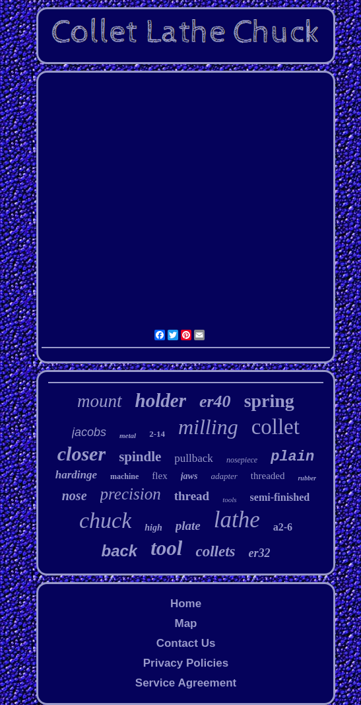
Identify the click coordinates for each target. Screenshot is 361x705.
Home (185, 603)
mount (99, 401)
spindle (140, 456)
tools (229, 499)
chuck (105, 520)
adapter (224, 476)
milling (208, 427)
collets (215, 551)
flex (159, 475)
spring (269, 400)
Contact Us (186, 643)
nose (74, 495)
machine (124, 476)
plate (188, 526)
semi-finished (280, 497)
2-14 (157, 434)
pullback (193, 458)
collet (275, 427)
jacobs (89, 432)
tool (166, 548)
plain (292, 457)
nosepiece (241, 459)
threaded (268, 475)
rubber (307, 478)
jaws (189, 476)
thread (191, 496)
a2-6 (282, 527)
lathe (237, 520)
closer (81, 453)
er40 (215, 401)
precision (130, 494)
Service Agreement (185, 683)
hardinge (76, 474)
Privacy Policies (185, 663)
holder (160, 400)
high (153, 528)
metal (127, 435)
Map (185, 623)
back (120, 551)
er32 (259, 553)
